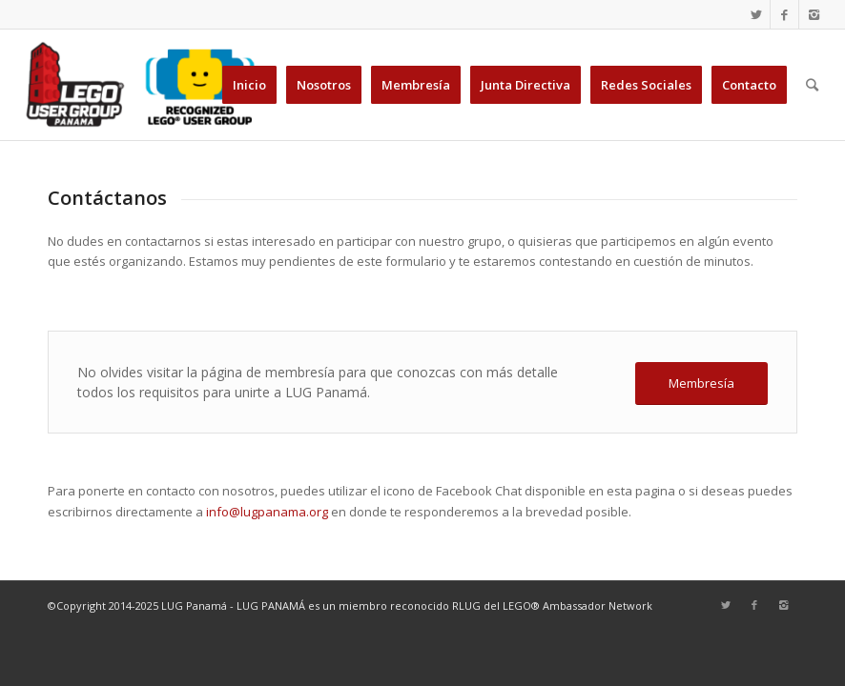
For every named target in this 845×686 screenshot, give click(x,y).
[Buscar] (812, 85)
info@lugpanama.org (267, 511)
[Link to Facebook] (784, 14)
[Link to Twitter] (756, 14)
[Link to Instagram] (813, 14)
